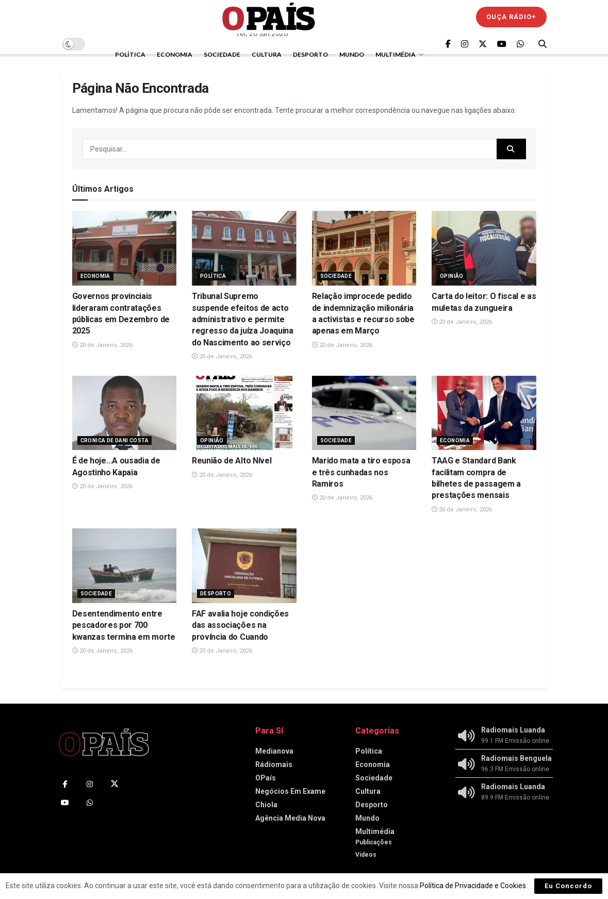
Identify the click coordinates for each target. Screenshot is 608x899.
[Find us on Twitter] (483, 44)
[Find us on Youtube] (501, 44)
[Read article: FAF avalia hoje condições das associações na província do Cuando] (244, 565)
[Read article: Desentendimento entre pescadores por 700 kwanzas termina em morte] (124, 565)
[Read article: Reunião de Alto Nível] (244, 413)
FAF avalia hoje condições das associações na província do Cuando (240, 625)
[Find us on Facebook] (448, 44)
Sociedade (222, 54)
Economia (174, 54)
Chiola (266, 805)
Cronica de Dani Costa (114, 440)
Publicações (373, 842)
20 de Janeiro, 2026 (102, 345)
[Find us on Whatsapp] (520, 44)
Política (130, 54)
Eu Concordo (568, 886)
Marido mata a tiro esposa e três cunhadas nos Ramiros (361, 472)
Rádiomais (273, 764)
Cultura (267, 54)
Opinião (452, 276)
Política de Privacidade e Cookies (473, 885)
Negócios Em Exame (290, 791)
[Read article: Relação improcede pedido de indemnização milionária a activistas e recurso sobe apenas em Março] (364, 248)
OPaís (265, 778)
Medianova (274, 751)
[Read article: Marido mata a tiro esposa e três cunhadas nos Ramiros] (364, 413)
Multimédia (395, 54)
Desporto (310, 54)
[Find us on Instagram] (464, 44)
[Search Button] (542, 44)
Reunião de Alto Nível (231, 460)
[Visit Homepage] (268, 17)
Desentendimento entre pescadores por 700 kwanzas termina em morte (123, 625)
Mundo (351, 54)
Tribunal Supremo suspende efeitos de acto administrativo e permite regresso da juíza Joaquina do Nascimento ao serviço (242, 319)
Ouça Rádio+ (511, 17)
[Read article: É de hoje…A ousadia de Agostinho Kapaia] (124, 413)
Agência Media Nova (290, 818)
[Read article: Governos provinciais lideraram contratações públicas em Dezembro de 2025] (124, 248)
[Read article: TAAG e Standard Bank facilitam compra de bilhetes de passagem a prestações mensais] (484, 413)
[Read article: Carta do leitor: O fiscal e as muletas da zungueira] (484, 248)
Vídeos (365, 854)
